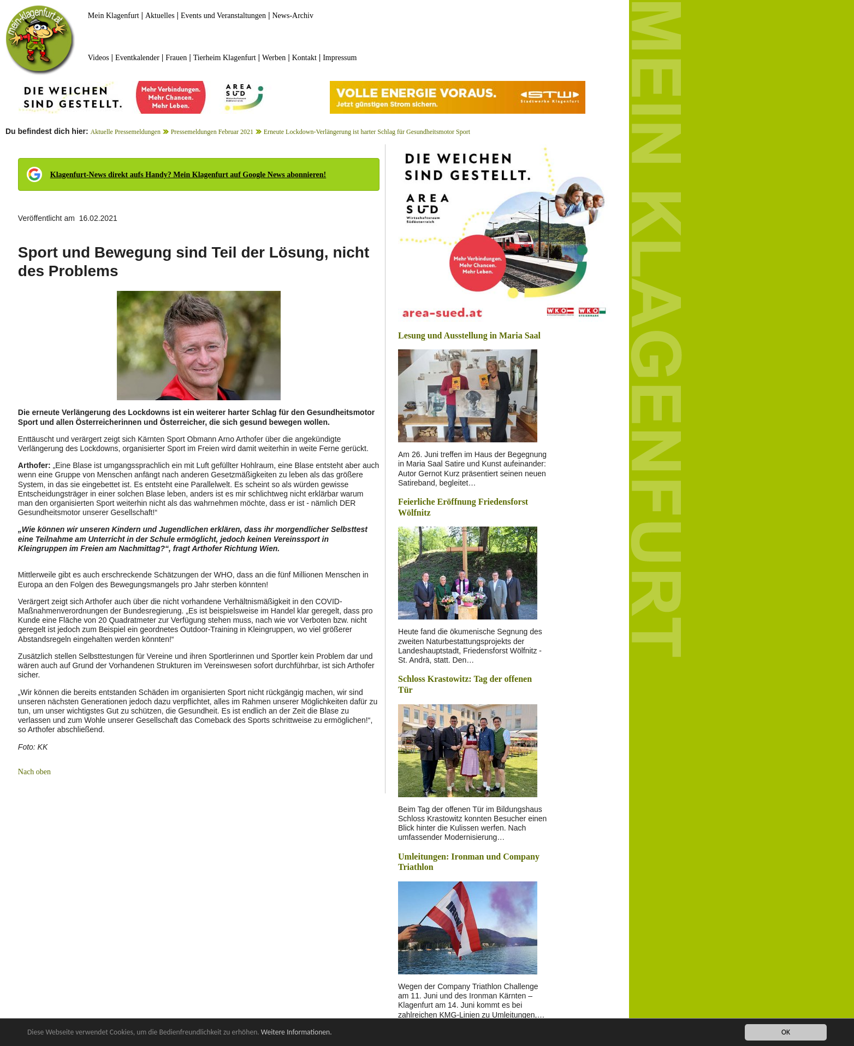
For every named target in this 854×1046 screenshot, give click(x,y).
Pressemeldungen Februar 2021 (212, 132)
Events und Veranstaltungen (223, 15)
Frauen (176, 58)
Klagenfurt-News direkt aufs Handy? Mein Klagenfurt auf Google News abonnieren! (188, 175)
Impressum (340, 58)
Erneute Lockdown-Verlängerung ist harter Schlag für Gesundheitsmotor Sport (367, 132)
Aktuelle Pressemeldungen (126, 132)
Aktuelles (160, 15)
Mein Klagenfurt (113, 15)
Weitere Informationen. (296, 1033)
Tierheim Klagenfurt (224, 58)
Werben (274, 58)
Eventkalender (137, 58)
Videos (98, 58)
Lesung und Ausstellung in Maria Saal (469, 335)
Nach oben (34, 772)
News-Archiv (292, 15)
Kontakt (304, 58)
